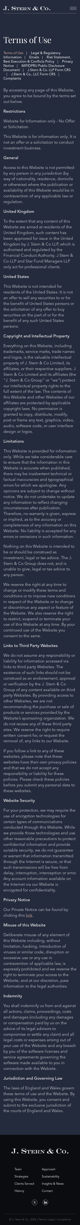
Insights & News (53, 1184)
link (29, 915)
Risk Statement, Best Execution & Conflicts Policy (37, 59)
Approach (48, 1169)
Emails (34, 57)
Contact (47, 1191)
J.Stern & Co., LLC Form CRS (33, 74)
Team (18, 1169)
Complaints (12, 78)
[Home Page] (26, 8)
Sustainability (50, 1176)
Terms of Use (13, 53)
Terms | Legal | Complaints (55, 1219)
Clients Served (24, 1184)
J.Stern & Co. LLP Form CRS (49, 70)
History (19, 1191)
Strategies (21, 1176)
